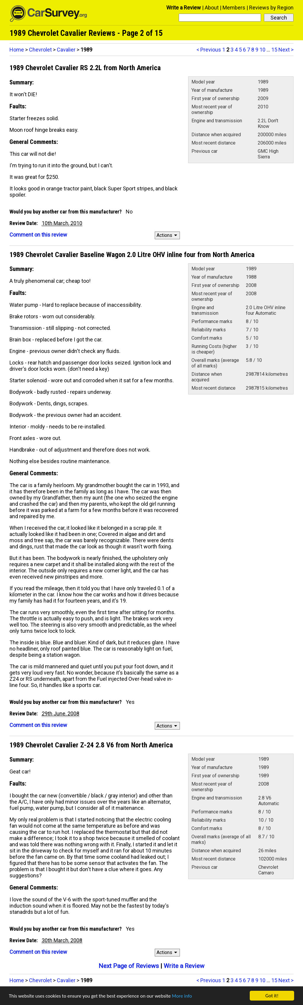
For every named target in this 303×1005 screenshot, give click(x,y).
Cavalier (66, 49)
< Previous (208, 49)
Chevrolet (40, 49)
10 (262, 49)
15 (274, 49)
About (212, 7)
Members (234, 7)
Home (16, 49)
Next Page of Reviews (129, 965)
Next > (286, 49)
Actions (168, 235)
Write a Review (183, 7)
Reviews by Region (271, 7)
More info (182, 996)
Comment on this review (38, 235)
